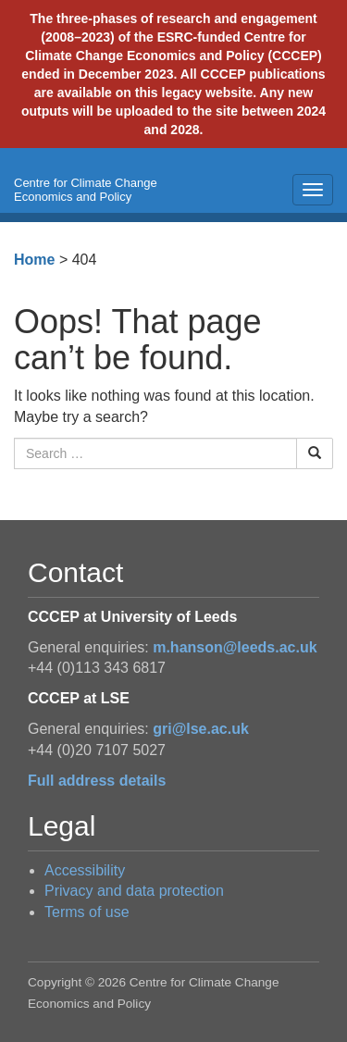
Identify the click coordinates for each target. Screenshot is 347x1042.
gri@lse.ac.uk (201, 729)
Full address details (97, 780)
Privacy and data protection (134, 891)
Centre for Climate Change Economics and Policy (85, 190)
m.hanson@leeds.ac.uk (234, 647)
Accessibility (84, 870)
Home (34, 259)
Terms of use (87, 912)
